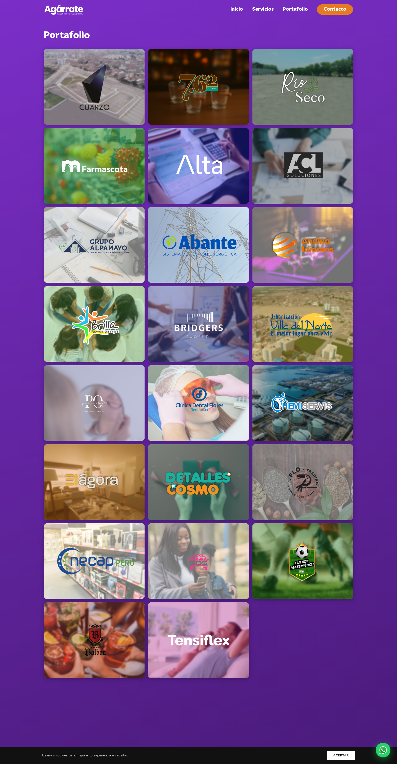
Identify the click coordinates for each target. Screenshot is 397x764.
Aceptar (341, 755)
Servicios (263, 9)
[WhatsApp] (383, 750)
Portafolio (295, 9)
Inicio (236, 9)
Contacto (335, 9)
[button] (94, 87)
